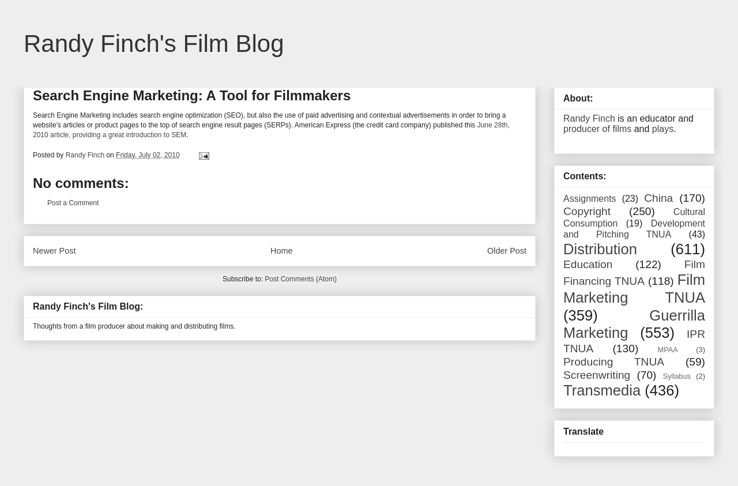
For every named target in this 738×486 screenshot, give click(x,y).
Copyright (587, 211)
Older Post (506, 250)
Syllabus (677, 376)
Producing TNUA (613, 362)
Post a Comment (73, 203)
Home (281, 250)
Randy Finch (589, 118)
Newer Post (54, 250)
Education (587, 264)
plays (662, 129)
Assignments (589, 199)
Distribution (600, 249)
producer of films (597, 129)
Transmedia (602, 390)
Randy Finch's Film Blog (154, 43)
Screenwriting (596, 375)
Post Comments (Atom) (301, 279)
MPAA (668, 349)
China (658, 198)
